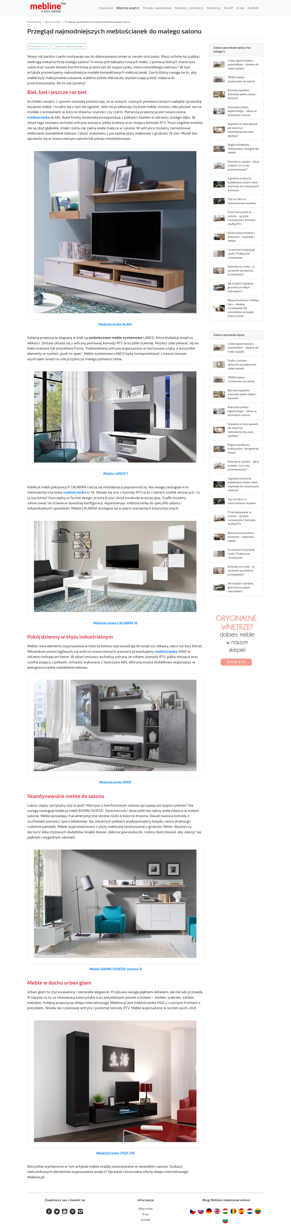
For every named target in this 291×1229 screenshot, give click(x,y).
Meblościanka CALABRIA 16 (115, 623)
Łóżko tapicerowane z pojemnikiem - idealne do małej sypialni (243, 64)
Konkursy (213, 8)
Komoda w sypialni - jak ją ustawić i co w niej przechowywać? (243, 165)
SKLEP (228, 8)
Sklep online (145, 1208)
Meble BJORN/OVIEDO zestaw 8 (115, 969)
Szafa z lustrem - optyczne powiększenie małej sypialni (242, 364)
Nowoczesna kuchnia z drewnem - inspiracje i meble (241, 236)
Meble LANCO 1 (115, 473)
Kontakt (253, 8)
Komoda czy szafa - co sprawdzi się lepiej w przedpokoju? (241, 270)
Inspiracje (106, 8)
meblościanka (38, 117)
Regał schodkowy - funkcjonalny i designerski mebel (243, 148)
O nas (240, 8)
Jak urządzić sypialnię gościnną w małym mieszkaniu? (240, 287)
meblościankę (166, 651)
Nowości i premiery (189, 8)
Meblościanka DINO (115, 782)
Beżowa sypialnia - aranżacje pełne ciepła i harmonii (242, 94)
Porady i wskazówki (157, 8)
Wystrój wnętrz (127, 8)
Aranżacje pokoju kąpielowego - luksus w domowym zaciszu (242, 111)
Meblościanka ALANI (115, 324)
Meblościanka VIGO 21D (115, 1153)
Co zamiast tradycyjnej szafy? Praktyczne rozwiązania (241, 253)
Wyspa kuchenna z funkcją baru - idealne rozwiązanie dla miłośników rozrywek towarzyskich (243, 308)
